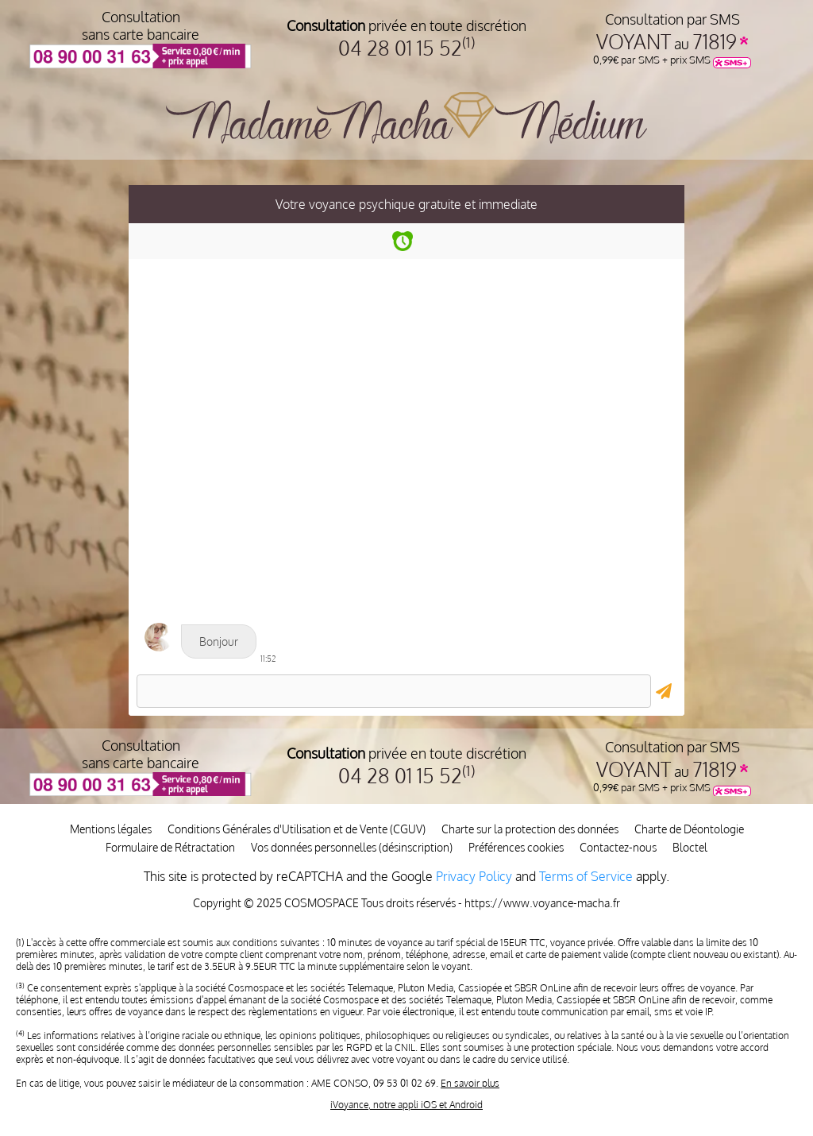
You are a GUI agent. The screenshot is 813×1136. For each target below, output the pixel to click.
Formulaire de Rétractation (170, 847)
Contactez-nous (618, 847)
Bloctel (689, 847)
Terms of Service (586, 876)
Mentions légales (111, 829)
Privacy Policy (474, 876)
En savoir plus (470, 1083)
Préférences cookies (516, 847)
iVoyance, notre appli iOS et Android (406, 1105)
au (672, 43)
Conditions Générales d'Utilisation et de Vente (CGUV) (297, 829)
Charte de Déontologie (689, 829)
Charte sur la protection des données (529, 829)
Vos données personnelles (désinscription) (352, 847)
